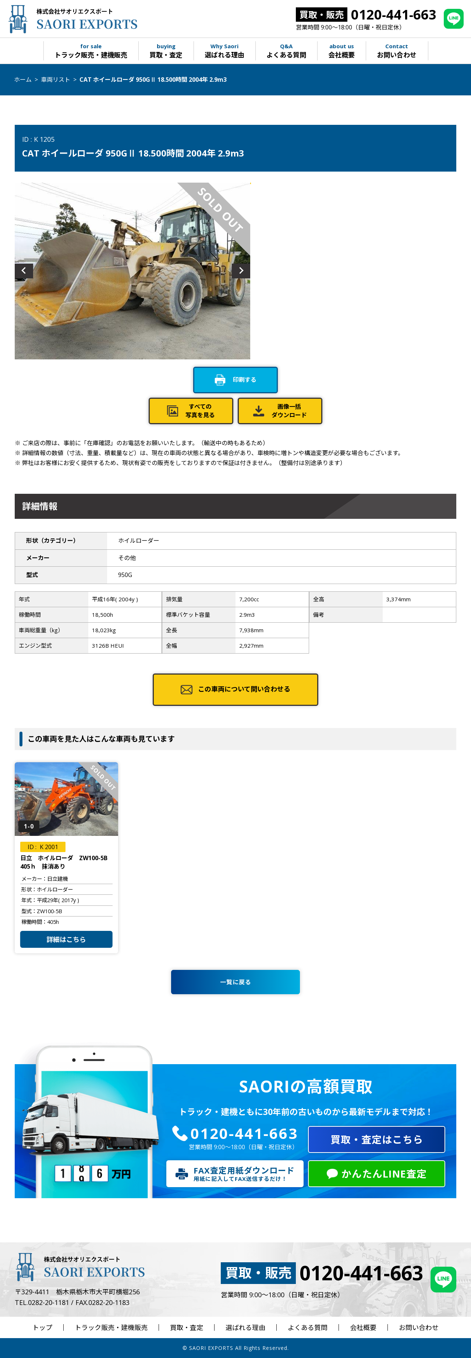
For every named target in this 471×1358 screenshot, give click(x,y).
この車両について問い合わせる (244, 689)
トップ (42, 1327)
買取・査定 (186, 1327)
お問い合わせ (419, 1327)
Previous (24, 271)
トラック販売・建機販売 (111, 1327)
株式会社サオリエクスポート (72, 19)
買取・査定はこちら (376, 1139)
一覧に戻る (235, 982)
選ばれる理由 (245, 1327)
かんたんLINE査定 (384, 1174)
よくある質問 (307, 1327)
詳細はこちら (66, 939)
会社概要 (363, 1327)
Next (241, 271)
